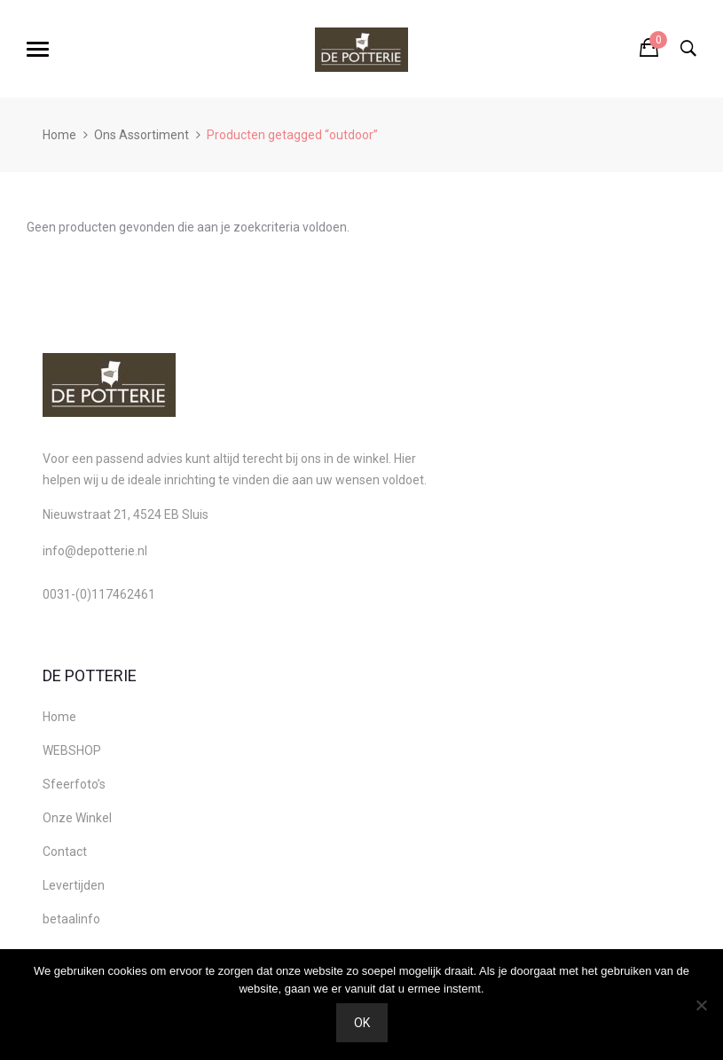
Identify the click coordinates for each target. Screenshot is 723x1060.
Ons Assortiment (141, 135)
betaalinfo (71, 919)
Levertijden (74, 885)
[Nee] (701, 1005)
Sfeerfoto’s (74, 784)
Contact (65, 851)
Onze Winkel (77, 818)
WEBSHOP (72, 750)
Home (59, 135)
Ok (362, 1023)
